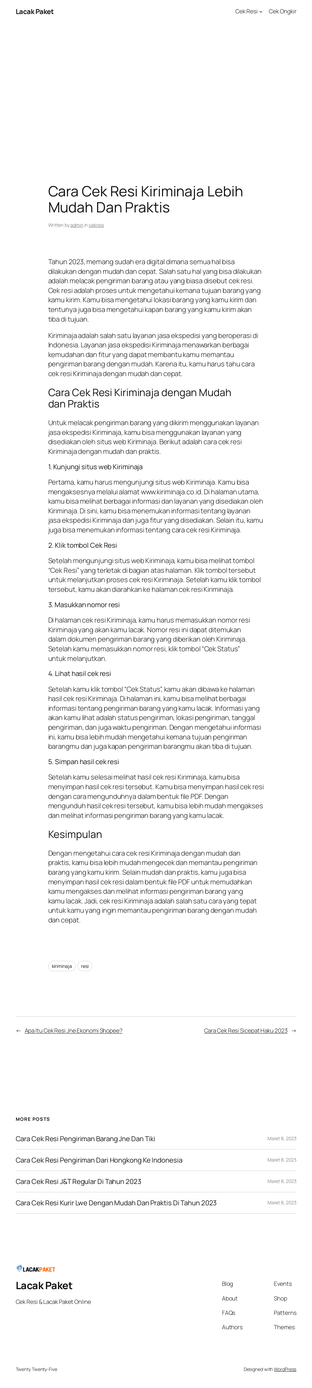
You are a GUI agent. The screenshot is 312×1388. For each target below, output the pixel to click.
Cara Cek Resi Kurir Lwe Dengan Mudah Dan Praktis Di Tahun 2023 (116, 1203)
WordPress (285, 1369)
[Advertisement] (156, 93)
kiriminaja (62, 966)
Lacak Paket (35, 11)
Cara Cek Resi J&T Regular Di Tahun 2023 (78, 1181)
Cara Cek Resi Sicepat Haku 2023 (246, 1030)
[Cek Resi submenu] (260, 11)
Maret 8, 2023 (282, 1138)
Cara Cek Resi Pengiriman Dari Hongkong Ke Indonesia (99, 1160)
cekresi (96, 225)
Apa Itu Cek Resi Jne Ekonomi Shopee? (74, 1030)
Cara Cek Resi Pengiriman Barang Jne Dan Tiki (86, 1139)
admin (76, 225)
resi (85, 966)
